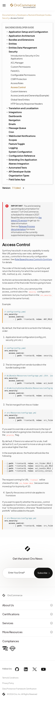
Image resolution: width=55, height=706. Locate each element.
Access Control (18, 87)
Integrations (14, 112)
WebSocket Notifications (20, 135)
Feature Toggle (17, 143)
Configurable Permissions (23, 75)
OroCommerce (14, 595)
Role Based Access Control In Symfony (33, 259)
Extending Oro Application (21, 159)
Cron (11, 132)
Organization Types (19, 175)
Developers (22, 15)
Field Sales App (15, 179)
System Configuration (20, 151)
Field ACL (15, 71)
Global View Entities (20, 99)
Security (5, 18)
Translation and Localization (22, 108)
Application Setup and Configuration (27, 31)
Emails (12, 124)
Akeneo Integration (19, 163)
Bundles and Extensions (20, 39)
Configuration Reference (20, 155)
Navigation (14, 120)
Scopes (13, 139)
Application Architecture (20, 35)
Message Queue (16, 127)
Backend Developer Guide (39, 15)
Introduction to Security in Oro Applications (25, 57)
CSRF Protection (19, 79)
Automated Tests (16, 167)
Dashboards (15, 116)
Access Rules (17, 83)
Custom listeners (19, 91)
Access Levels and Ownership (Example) (30, 95)
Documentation (9, 15)
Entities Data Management (21, 47)
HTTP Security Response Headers (27, 103)
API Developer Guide (18, 171)
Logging (13, 147)
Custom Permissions (21, 66)
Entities (11, 43)
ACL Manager (17, 62)
